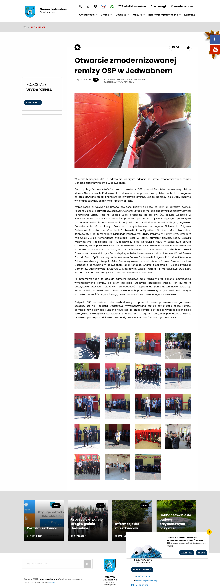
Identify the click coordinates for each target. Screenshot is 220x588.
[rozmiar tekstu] (77, 47)
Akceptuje (186, 553)
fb (211, 37)
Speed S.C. (52, 582)
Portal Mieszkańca (132, 6)
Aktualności (87, 14)
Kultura (137, 14)
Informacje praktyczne (163, 14)
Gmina (105, 14)
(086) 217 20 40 (143, 576)
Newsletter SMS (182, 6)
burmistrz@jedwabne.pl (147, 581)
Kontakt (189, 14)
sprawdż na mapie (142, 570)
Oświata (120, 14)
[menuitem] (87, 14)
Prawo (201, 553)
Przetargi (158, 6)
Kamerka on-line (139, 585)
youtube (211, 54)
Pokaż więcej (33, 102)
